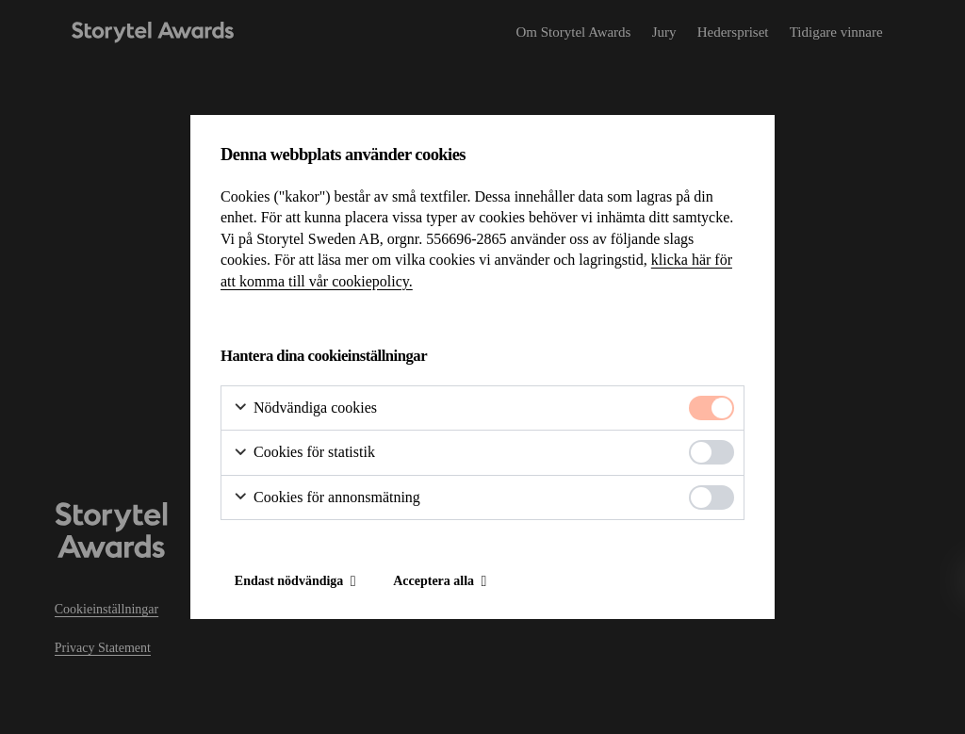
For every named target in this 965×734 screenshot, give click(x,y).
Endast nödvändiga (289, 581)
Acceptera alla (433, 581)
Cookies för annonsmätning (326, 498)
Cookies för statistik (304, 453)
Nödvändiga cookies (305, 408)
